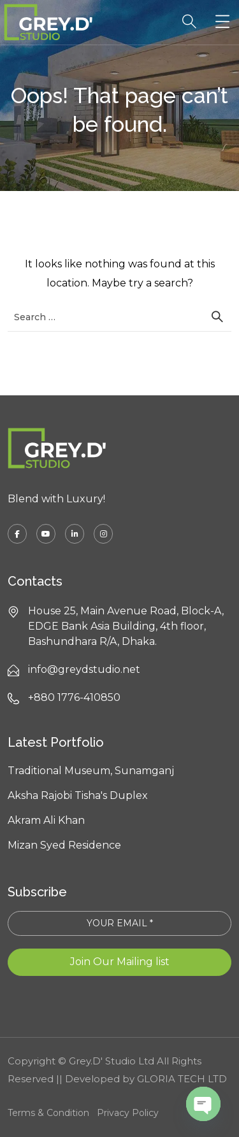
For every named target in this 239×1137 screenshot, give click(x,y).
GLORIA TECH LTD (182, 1079)
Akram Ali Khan (46, 820)
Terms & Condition (48, 1113)
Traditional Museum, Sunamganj (91, 771)
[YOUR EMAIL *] (119, 923)
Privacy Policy (128, 1113)
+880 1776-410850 (74, 697)
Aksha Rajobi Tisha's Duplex (78, 795)
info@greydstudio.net (84, 669)
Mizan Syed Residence (64, 845)
